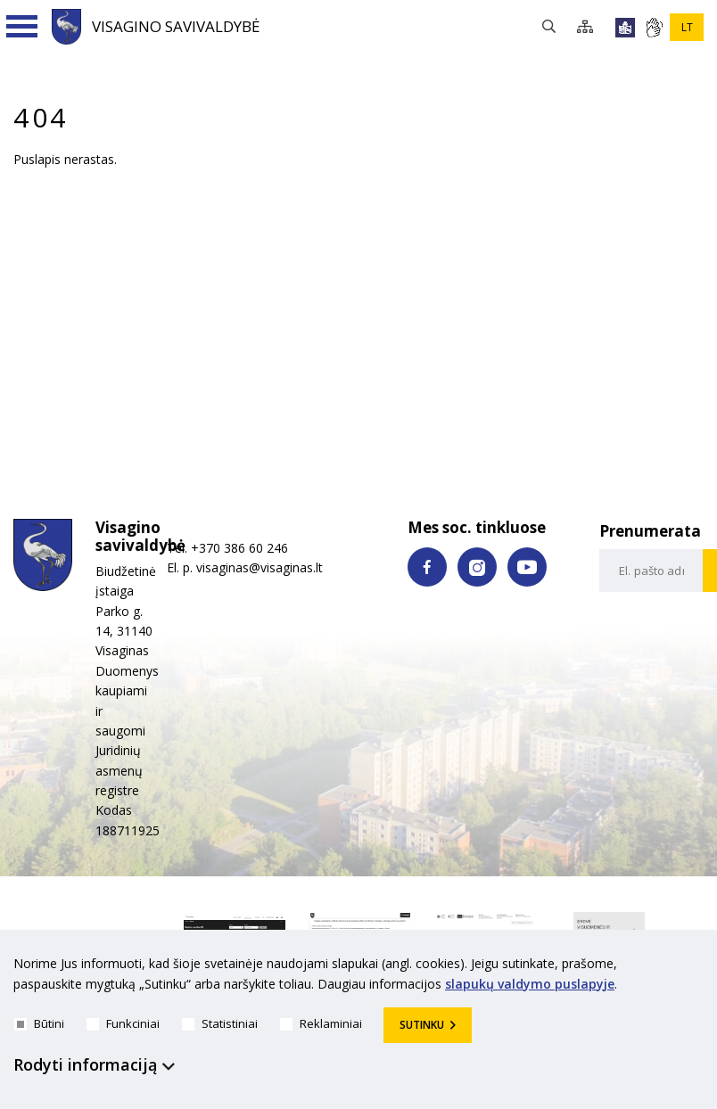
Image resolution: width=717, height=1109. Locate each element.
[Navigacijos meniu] (22, 26)
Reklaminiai (321, 1023)
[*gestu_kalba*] (653, 27)
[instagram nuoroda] (477, 567)
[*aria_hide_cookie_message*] (699, 967)
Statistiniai (220, 1023)
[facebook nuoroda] (427, 567)
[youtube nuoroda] (527, 567)
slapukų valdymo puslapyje (529, 983)
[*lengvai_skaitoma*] (625, 27)
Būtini (39, 1023)
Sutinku (422, 1024)
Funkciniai (123, 1023)
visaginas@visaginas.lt (259, 567)
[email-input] (651, 570)
